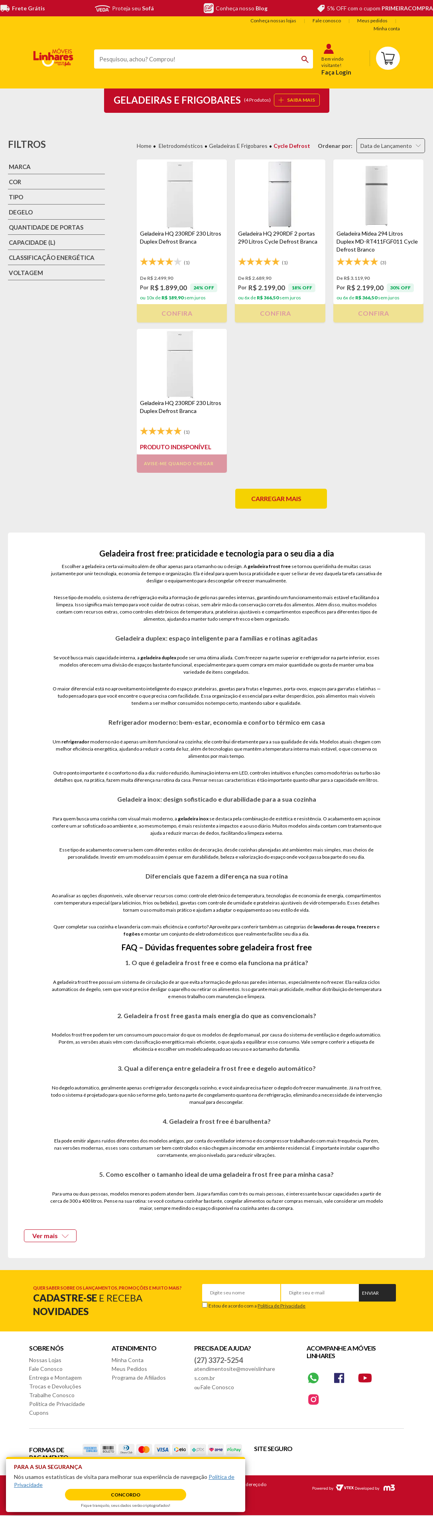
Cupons (39, 1412)
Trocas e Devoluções (55, 1386)
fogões (132, 934)
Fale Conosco (46, 1368)
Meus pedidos (372, 21)
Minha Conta (128, 1360)
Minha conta (387, 28)
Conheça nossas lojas (273, 21)
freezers (366, 927)
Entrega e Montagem (55, 1377)
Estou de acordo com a (257, 1306)
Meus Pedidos (129, 1368)
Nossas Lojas (45, 1360)
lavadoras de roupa (334, 927)
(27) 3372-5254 (218, 1360)
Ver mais (50, 1235)
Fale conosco (327, 21)
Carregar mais (276, 498)
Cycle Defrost (292, 145)
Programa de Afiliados (139, 1377)
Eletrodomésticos (181, 145)
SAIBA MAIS (296, 100)
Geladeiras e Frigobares (238, 145)
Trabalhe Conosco (52, 1395)
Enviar (370, 1293)
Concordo (125, 1495)
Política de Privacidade (281, 1306)
